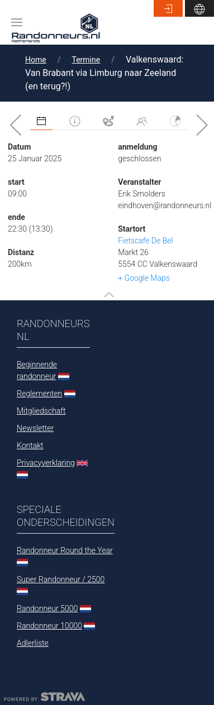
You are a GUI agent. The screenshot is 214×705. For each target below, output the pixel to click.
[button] (16, 22)
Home (35, 59)
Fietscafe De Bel (145, 240)
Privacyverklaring (46, 462)
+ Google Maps (144, 278)
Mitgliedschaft (41, 410)
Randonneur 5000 (47, 608)
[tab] (41, 121)
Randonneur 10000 (49, 625)
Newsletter (35, 428)
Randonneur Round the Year (65, 550)
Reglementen (39, 393)
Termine (86, 59)
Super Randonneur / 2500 (60, 579)
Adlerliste (33, 643)
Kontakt (30, 445)
